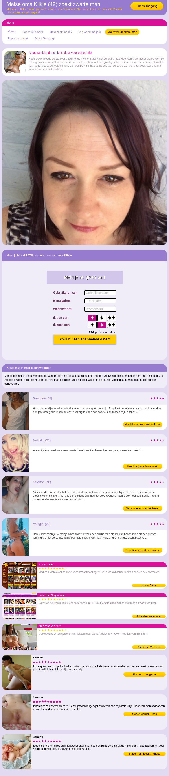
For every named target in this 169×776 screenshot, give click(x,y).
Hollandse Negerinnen (149, 616)
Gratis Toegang (147, 6)
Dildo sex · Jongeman (144, 674)
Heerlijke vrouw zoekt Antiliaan (143, 424)
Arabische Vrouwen (149, 647)
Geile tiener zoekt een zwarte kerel (142, 551)
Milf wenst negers (90, 32)
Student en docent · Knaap (144, 753)
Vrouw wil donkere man (122, 32)
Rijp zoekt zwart (18, 38)
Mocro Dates (148, 585)
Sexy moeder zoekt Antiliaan (142, 508)
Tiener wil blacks (32, 32)
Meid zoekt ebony (61, 32)
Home (11, 31)
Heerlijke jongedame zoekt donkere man (142, 467)
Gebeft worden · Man (144, 714)
